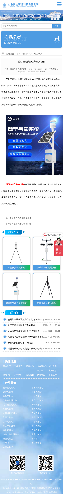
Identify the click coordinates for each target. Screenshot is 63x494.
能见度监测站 (9, 426)
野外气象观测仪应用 (22, 218)
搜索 (56, 26)
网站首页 (7, 366)
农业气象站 (8, 392)
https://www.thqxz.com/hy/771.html (31, 72)
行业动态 (38, 54)
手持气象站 (8, 422)
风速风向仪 (8, 447)
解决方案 (53, 366)
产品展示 (18, 366)
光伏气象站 (36, 405)
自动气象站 (8, 396)
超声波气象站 (9, 388)
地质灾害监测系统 (11, 434)
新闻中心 (27, 54)
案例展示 (53, 371)
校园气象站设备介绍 (22, 224)
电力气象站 (36, 434)
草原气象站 (8, 417)
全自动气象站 (37, 400)
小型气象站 (36, 392)
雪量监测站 (8, 430)
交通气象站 (36, 422)
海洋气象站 (36, 430)
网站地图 (41, 375)
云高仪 (35, 439)
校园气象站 (36, 396)
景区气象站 (36, 426)
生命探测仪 (36, 443)
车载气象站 (8, 409)
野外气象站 (36, 409)
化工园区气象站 (10, 405)
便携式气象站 (37, 388)
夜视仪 (6, 443)
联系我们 (30, 375)
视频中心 (7, 375)
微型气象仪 (8, 439)
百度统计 (53, 375)
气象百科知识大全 (42, 368)
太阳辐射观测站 (10, 413)
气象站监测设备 (10, 400)
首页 (18, 54)
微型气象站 (36, 417)
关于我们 (18, 375)
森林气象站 (36, 413)
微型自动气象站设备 (18, 69)
